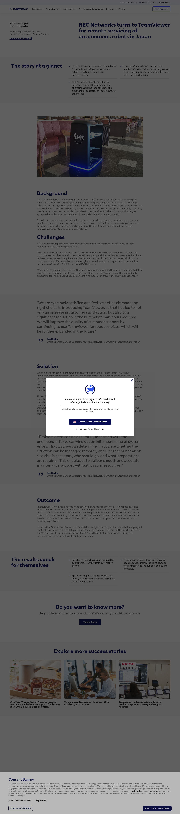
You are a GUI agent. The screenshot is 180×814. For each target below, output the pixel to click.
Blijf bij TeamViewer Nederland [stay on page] (90, 429)
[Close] (131, 380)
